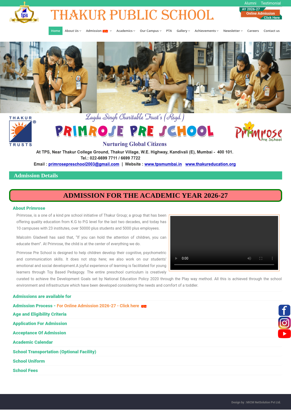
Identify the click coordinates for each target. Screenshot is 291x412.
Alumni (251, 3)
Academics (125, 31)
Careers (253, 31)
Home (55, 31)
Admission (99, 31)
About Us (73, 31)
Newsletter (232, 31)
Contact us (272, 31)
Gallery (183, 31)
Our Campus (150, 31)
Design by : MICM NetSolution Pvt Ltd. (256, 402)
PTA (169, 31)
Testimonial (271, 3)
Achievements (206, 31)
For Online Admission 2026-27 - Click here (102, 305)
